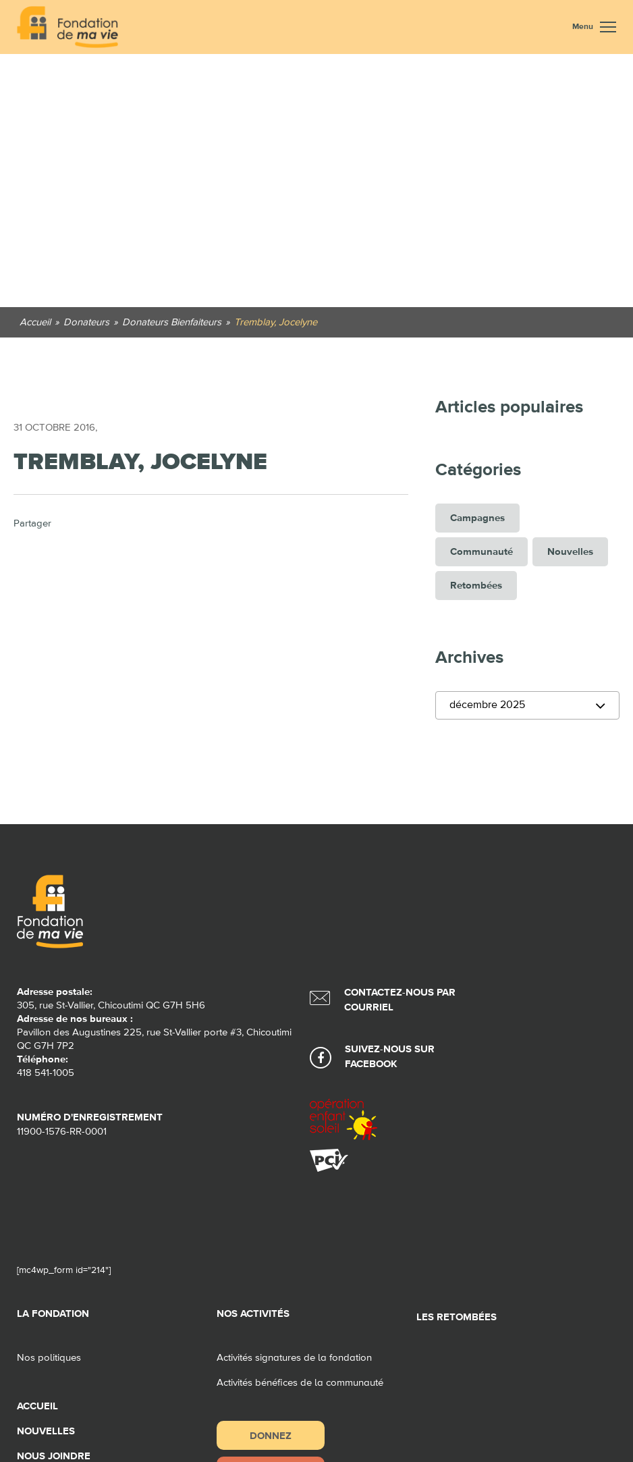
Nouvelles (570, 552)
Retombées (476, 585)
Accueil (37, 1406)
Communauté (481, 552)
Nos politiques (49, 1358)
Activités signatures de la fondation (294, 1358)
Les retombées (456, 1317)
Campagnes (477, 518)
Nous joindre (53, 1456)
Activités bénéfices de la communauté (300, 1383)
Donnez (271, 1435)
